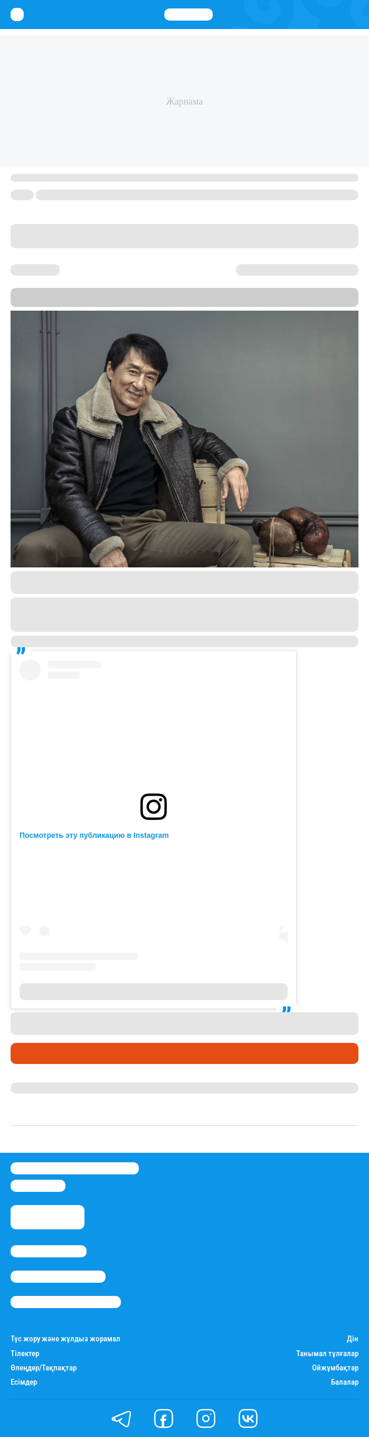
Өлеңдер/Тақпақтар (44, 1368)
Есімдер (24, 1382)
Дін (352, 1339)
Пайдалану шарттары (66, 1302)
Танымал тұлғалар (327, 1353)
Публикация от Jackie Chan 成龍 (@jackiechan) (112, 991)
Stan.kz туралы (49, 1251)
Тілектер (25, 1353)
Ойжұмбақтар (335, 1368)
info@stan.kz (38, 1186)
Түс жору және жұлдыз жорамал (65, 1339)
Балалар (344, 1382)
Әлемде (28, 1053)
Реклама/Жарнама (58, 1277)
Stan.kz (132, 301)
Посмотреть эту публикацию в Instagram (94, 835)
